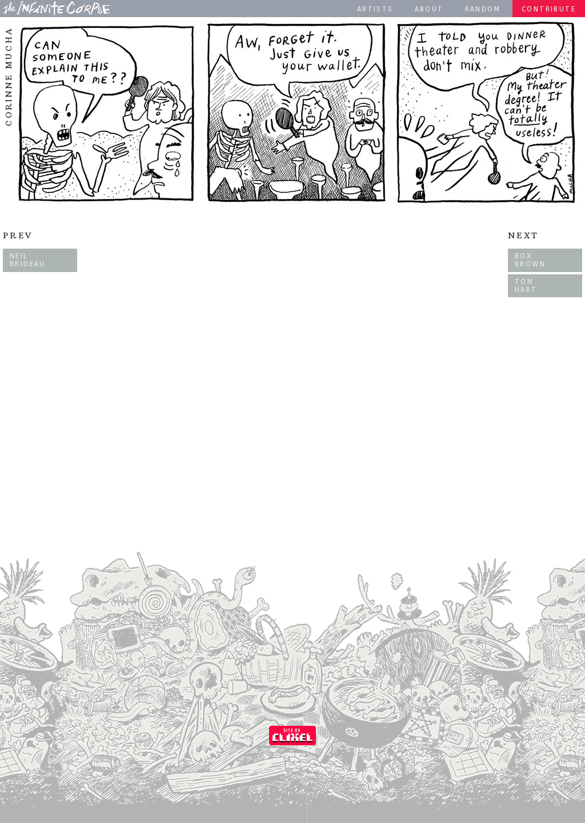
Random (482, 9)
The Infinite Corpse (56, 8)
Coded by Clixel (292, 735)
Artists (375, 9)
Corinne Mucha (8, 76)
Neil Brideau (28, 259)
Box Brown (530, 259)
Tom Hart (526, 285)
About (429, 9)
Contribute (549, 9)
